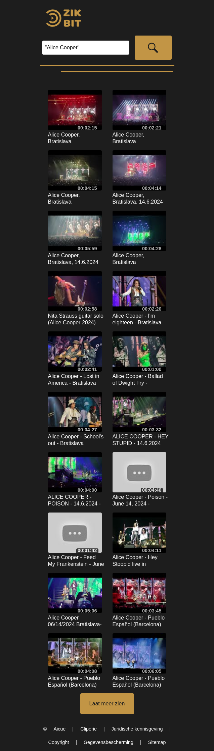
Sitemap (157, 742)
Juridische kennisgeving (137, 729)
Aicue (59, 729)
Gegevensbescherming (108, 742)
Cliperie (88, 729)
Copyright (58, 742)
